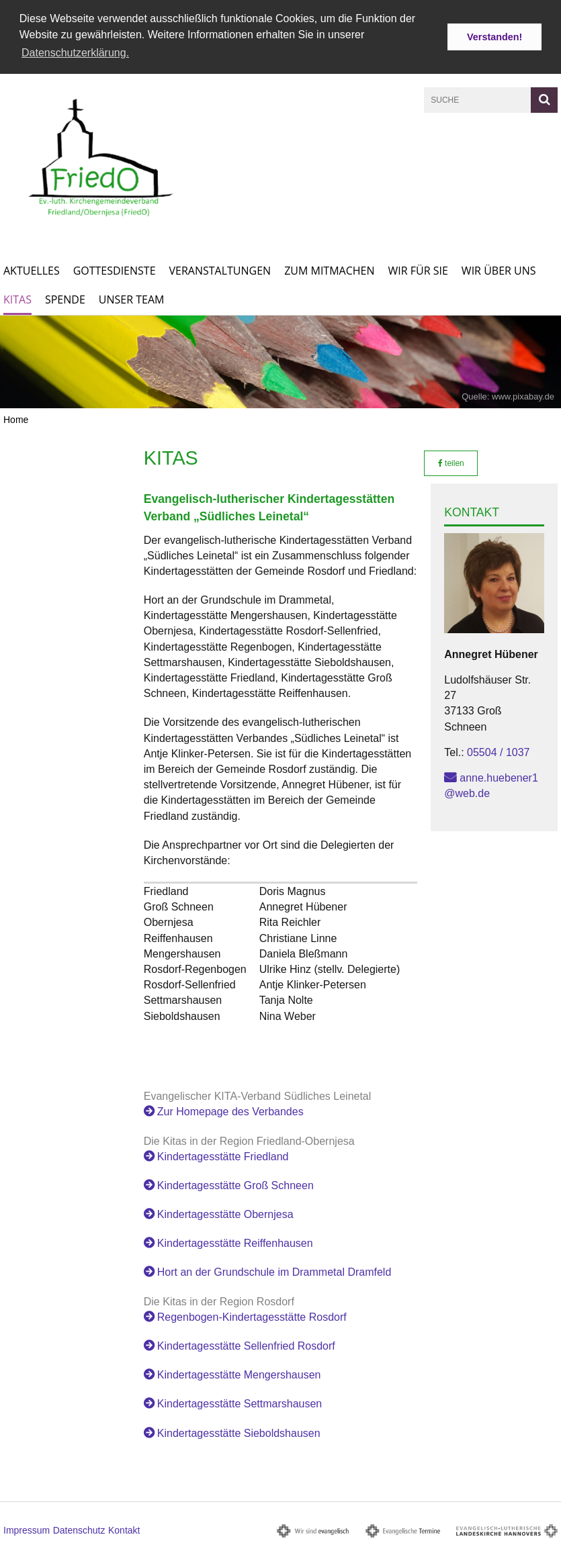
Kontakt (124, 1529)
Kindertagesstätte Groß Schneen (235, 1184)
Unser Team (132, 298)
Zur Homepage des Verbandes (230, 1111)
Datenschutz (79, 1529)
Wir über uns (499, 270)
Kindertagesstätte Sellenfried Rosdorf (246, 1345)
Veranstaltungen (220, 270)
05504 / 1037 (498, 751)
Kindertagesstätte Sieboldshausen (238, 1432)
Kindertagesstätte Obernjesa (225, 1213)
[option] (280, 361)
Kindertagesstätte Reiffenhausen (235, 1242)
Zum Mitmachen (329, 270)
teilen (451, 462)
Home (15, 418)
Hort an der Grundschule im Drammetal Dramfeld (274, 1271)
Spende (65, 298)
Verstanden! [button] (494, 37)
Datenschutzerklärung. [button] (75, 52)
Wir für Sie (418, 270)
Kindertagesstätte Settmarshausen (239, 1403)
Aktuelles (31, 270)
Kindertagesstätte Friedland (223, 1155)
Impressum (26, 1529)
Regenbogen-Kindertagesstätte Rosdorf (252, 1315)
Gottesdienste (114, 270)
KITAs (17, 298)
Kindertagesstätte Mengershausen (239, 1374)
